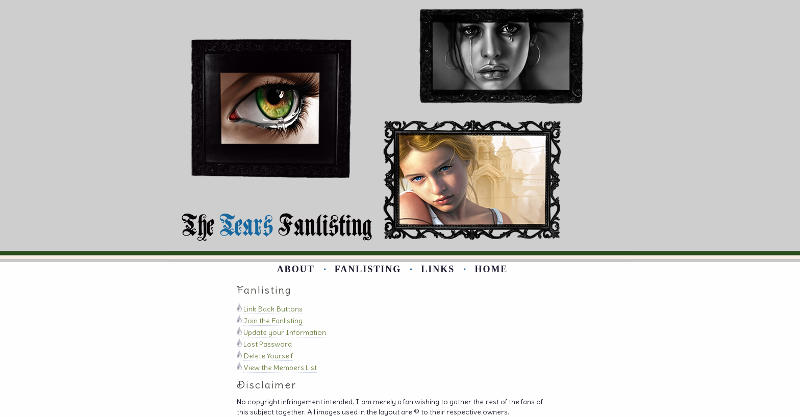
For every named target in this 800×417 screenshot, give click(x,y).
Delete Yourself (268, 355)
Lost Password (267, 344)
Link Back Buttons (273, 309)
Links (438, 269)
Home (491, 269)
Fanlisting (368, 269)
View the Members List (280, 367)
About (296, 269)
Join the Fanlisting (273, 320)
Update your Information (284, 332)
